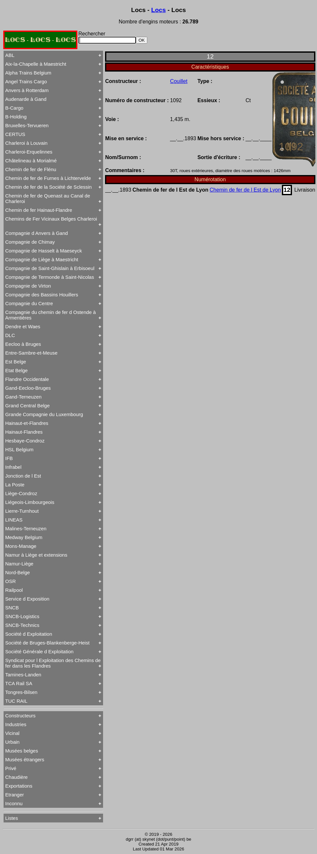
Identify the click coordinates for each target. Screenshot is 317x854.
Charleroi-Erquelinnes (28, 152)
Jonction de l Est (23, 476)
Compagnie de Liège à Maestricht (41, 259)
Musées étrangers (24, 759)
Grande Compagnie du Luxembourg (44, 414)
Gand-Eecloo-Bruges (28, 388)
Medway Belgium (23, 537)
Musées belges (21, 750)
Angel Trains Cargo (26, 81)
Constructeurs (20, 715)
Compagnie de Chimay (30, 242)
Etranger (14, 794)
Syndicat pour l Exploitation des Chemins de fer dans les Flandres (53, 663)
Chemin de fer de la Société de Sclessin (48, 187)
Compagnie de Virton (28, 286)
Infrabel (13, 467)
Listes (11, 818)
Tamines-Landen (23, 674)
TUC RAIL (16, 701)
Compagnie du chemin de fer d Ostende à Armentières (50, 314)
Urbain (12, 742)
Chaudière (16, 777)
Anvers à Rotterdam (26, 90)
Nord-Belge (17, 572)
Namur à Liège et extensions (36, 555)
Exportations (18, 786)
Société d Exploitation (28, 634)
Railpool (14, 590)
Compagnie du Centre (29, 303)
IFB (9, 458)
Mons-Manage (20, 546)
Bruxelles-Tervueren (26, 125)
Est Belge (15, 361)
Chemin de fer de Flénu (30, 169)
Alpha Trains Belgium (28, 72)
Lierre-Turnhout (22, 511)
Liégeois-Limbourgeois (29, 502)
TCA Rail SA (18, 683)
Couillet (178, 81)
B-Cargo (14, 108)
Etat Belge (16, 370)
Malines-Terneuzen (25, 528)
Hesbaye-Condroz (25, 440)
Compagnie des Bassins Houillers (41, 294)
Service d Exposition (27, 599)
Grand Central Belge (27, 405)
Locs (158, 10)
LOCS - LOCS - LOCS (40, 39)
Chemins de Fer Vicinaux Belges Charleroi (51, 219)
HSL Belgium (19, 449)
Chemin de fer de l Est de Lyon (245, 190)
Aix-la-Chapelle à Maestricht (35, 64)
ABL (9, 55)
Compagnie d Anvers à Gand (36, 233)
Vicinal (12, 733)
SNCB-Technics (22, 625)
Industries (15, 724)
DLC (10, 335)
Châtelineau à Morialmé (31, 160)
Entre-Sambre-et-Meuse (31, 353)
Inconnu (13, 803)
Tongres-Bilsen (21, 692)
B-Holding (16, 116)
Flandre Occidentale (27, 379)
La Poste (14, 484)
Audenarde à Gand (25, 99)
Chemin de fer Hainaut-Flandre (38, 210)
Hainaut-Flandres (24, 432)
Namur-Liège (19, 563)
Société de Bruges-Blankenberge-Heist (47, 642)
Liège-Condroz (21, 493)
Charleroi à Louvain (26, 143)
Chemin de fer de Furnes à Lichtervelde (48, 178)
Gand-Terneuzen (23, 397)
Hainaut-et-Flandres (26, 423)
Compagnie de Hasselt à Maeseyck (43, 250)
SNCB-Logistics (22, 616)
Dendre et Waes (22, 326)
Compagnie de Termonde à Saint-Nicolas (49, 277)
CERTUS (15, 134)
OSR (10, 581)
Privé (10, 768)
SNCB (12, 607)
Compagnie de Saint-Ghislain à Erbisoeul (49, 268)
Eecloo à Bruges (23, 344)
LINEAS (13, 519)
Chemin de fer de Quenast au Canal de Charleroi (47, 198)
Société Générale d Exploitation (39, 651)
